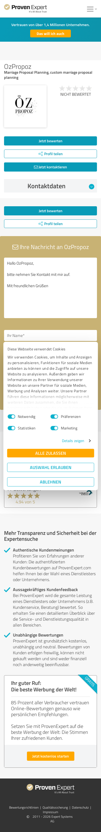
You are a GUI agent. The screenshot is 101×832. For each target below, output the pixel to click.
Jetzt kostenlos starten (50, 756)
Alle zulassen (50, 453)
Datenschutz (80, 807)
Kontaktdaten (60, 185)
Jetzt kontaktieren (50, 166)
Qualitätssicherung (55, 807)
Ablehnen (50, 482)
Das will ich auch (50, 33)
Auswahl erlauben (50, 467)
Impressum (50, 812)
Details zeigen (73, 440)
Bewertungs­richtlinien (24, 807)
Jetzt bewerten (50, 140)
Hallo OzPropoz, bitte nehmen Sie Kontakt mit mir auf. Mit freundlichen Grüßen (50, 288)
